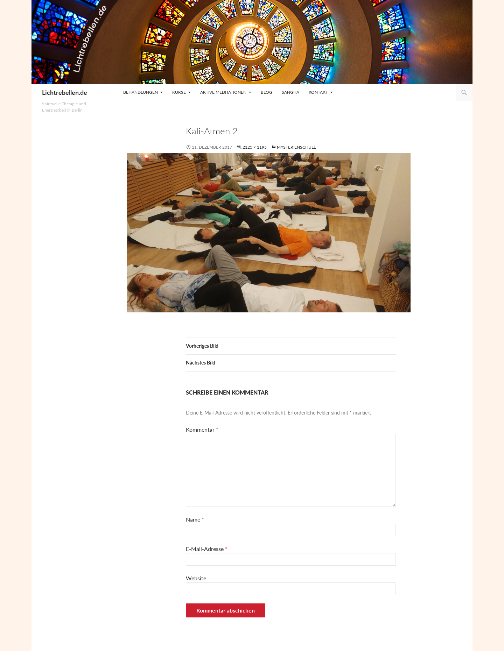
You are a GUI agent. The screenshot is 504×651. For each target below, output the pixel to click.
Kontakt (318, 92)
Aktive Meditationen (223, 92)
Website (196, 578)
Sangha (290, 92)
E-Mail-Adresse (206, 548)
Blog (266, 92)
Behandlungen (140, 92)
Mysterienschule (296, 147)
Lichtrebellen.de (64, 92)
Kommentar (202, 429)
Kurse (179, 92)
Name (195, 519)
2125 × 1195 (255, 147)
